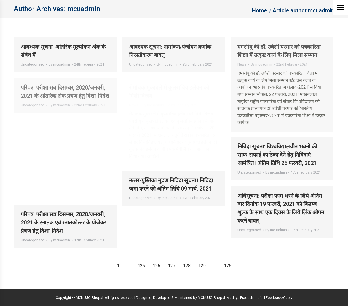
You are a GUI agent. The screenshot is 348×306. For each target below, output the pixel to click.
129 (202, 265)
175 (227, 265)
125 (141, 265)
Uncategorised (32, 64)
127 (171, 265)
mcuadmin (83, 9)
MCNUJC (205, 298)
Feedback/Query (279, 298)
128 (187, 265)
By (59, 64)
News (242, 64)
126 (156, 265)
